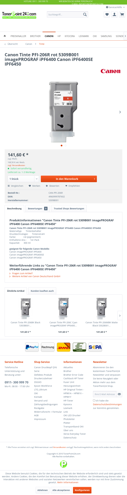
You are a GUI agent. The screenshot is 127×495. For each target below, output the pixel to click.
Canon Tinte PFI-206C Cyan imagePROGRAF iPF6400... (63, 324)
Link (66, 411)
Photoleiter (69, 419)
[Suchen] (85, 14)
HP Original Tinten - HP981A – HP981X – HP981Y (74, 393)
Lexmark (68, 408)
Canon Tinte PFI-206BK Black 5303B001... (25, 324)
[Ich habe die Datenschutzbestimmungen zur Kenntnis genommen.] (94, 400)
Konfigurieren (82, 490)
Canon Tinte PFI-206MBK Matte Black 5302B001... (102, 324)
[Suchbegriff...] (67, 14)
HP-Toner (68, 400)
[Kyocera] (70, 36)
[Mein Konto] (114, 14)
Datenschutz (70, 437)
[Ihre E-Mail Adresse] (105, 394)
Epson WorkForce (43, 385)
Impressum (40, 419)
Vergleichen (15, 185)
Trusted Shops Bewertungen (69, 208)
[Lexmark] (84, 36)
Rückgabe (39, 408)
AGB (36, 415)
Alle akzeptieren (61, 490)
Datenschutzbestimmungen (107, 404)
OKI (36, 393)
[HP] (59, 36)
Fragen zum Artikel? (21, 273)
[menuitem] (67, 14)
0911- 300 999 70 (16, 382)
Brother (67, 371)
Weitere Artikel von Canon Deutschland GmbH (34, 276)
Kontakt (38, 396)
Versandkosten (59, 447)
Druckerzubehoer (43, 378)
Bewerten (53, 185)
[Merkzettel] (107, 14)
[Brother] (35, 36)
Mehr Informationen (67, 482)
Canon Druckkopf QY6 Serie (45, 369)
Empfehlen (72, 185)
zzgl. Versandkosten (16, 165)
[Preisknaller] (18, 36)
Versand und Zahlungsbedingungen (46, 402)
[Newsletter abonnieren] (119, 394)
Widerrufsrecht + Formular (48, 411)
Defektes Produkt (43, 374)
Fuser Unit (69, 382)
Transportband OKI (74, 426)
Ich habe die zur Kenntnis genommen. (107, 404)
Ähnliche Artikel (15, 290)
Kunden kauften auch (42, 290)
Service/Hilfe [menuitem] (114, 7)
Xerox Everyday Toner (75, 433)
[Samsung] (106, 36)
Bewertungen (38, 208)
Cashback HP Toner (74, 378)
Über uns (68, 430)
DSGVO (37, 382)
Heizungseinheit (72, 385)
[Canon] (49, 36)
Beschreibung (14, 208)
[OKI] (95, 36)
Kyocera (68, 404)
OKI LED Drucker (72, 415)
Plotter (67, 422)
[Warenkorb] (122, 14)
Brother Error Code (73, 374)
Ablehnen (42, 490)
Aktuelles (68, 367)
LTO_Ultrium (40, 389)
